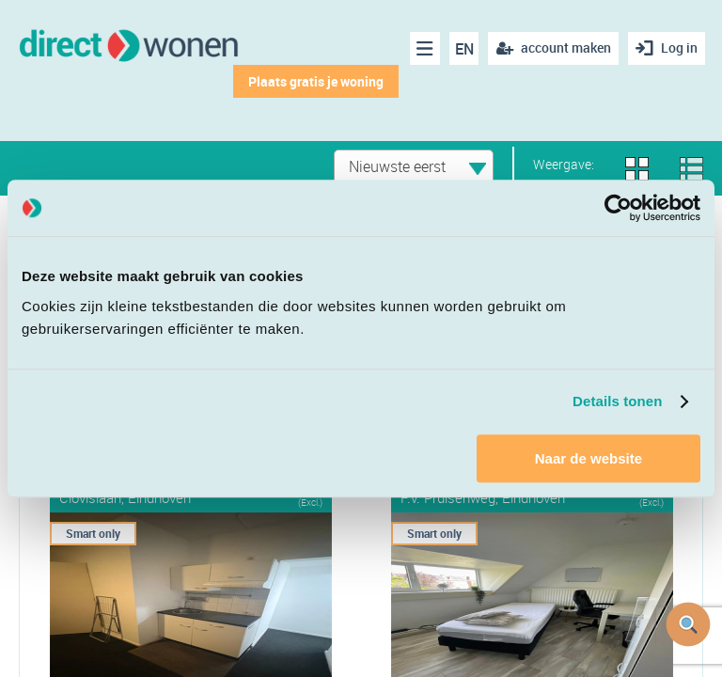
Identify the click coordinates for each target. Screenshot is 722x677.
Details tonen (617, 401)
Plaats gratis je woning (316, 81)
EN (464, 49)
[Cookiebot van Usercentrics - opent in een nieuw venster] (618, 208)
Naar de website (588, 458)
